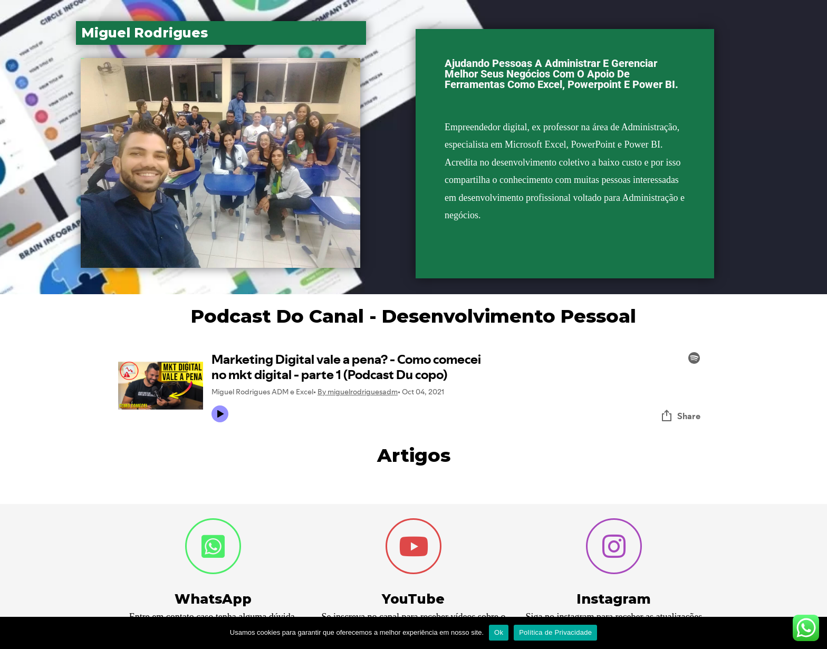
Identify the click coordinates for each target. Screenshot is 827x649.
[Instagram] (614, 546)
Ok (498, 632)
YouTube (413, 599)
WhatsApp (213, 599)
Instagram (613, 599)
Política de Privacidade (555, 632)
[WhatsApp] (213, 546)
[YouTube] (413, 546)
